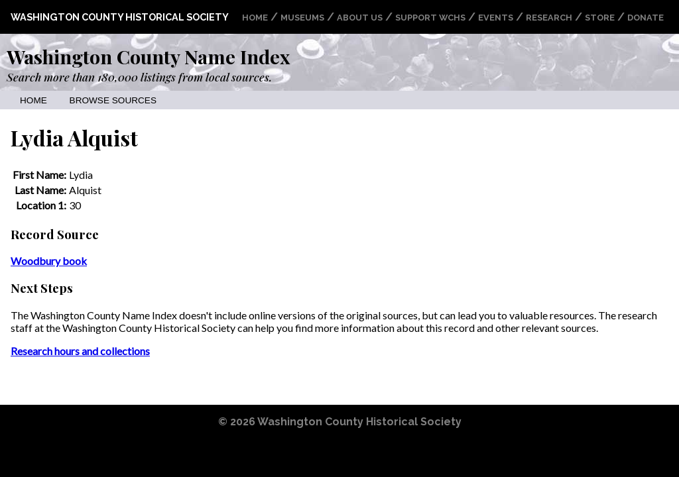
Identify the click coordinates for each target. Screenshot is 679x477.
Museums (302, 18)
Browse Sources (113, 100)
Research (549, 18)
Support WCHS (430, 18)
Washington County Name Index (148, 56)
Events (495, 18)
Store (600, 18)
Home (255, 18)
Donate (645, 18)
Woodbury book (49, 260)
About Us (360, 18)
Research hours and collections (80, 350)
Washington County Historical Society (120, 17)
